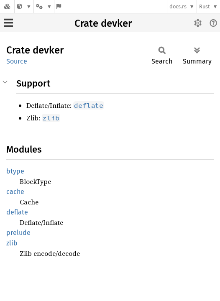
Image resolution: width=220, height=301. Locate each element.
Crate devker (103, 23)
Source (16, 61)
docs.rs (178, 6)
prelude (18, 233)
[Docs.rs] (7, 6)
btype (15, 171)
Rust (204, 6)
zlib (12, 243)
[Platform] (44, 6)
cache (15, 192)
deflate (17, 212)
